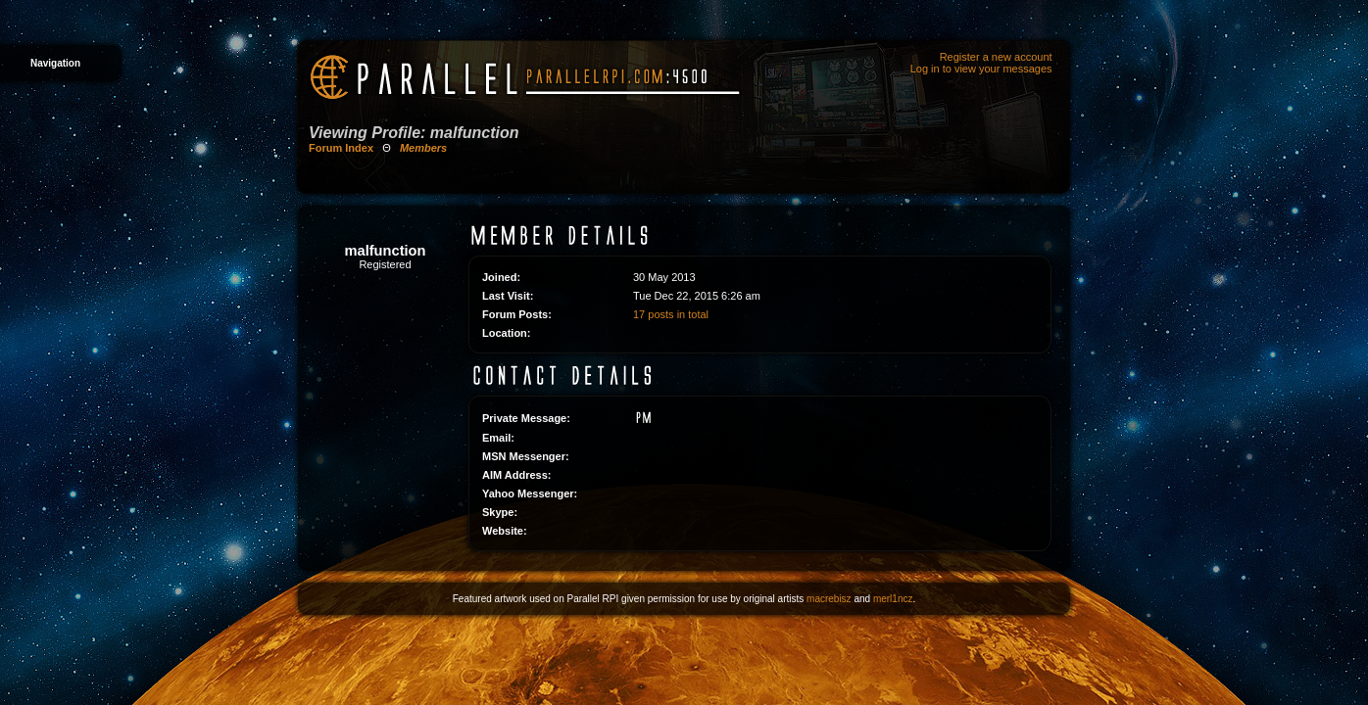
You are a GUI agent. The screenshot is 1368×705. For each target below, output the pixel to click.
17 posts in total (670, 314)
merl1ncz (893, 598)
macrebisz (829, 598)
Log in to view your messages (981, 68)
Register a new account (996, 57)
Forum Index (341, 148)
